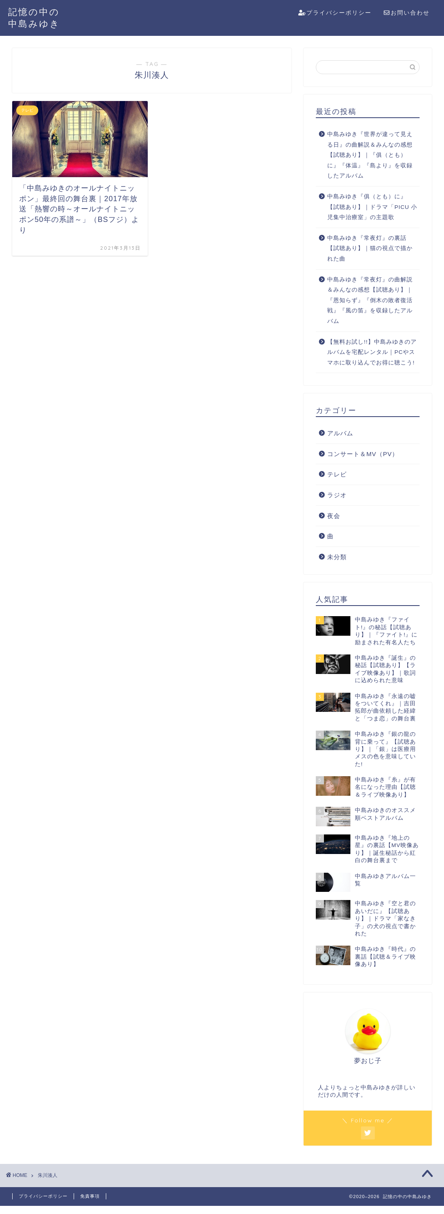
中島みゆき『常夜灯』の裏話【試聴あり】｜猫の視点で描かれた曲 (370, 248)
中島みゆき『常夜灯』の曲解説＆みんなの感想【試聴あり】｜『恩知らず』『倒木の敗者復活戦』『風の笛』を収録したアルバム (370, 300)
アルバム (340, 433)
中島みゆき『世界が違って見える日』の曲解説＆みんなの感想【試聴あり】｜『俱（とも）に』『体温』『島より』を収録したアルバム (370, 155)
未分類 (337, 556)
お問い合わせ (407, 13)
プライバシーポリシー (335, 13)
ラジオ (337, 495)
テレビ (337, 474)
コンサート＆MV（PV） (362, 453)
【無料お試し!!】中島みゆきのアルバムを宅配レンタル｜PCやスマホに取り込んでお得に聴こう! (372, 352)
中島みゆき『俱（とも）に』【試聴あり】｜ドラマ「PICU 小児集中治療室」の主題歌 (372, 206)
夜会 (333, 515)
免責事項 (90, 1196)
